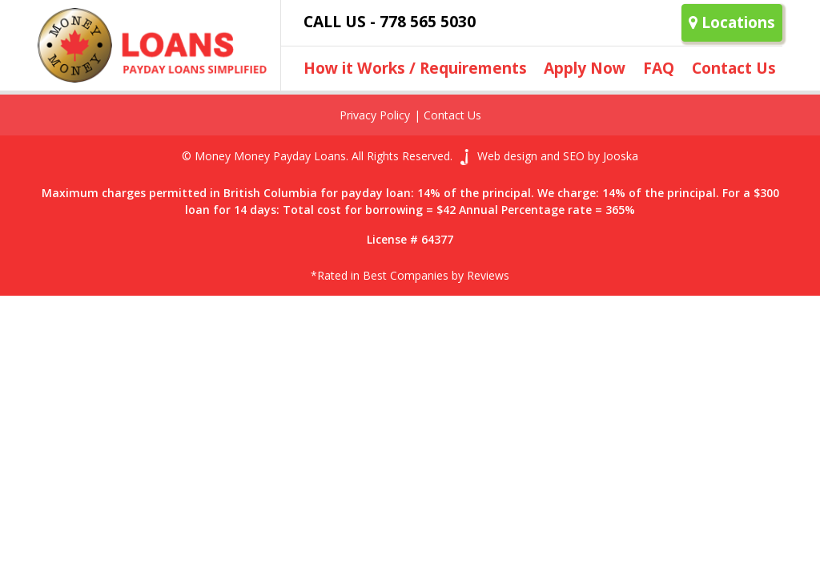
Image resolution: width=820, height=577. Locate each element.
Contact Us (734, 68)
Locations (732, 22)
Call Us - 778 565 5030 (389, 21)
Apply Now (584, 68)
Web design (507, 155)
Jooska (620, 155)
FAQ (658, 68)
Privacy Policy (375, 115)
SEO (574, 155)
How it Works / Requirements (415, 68)
